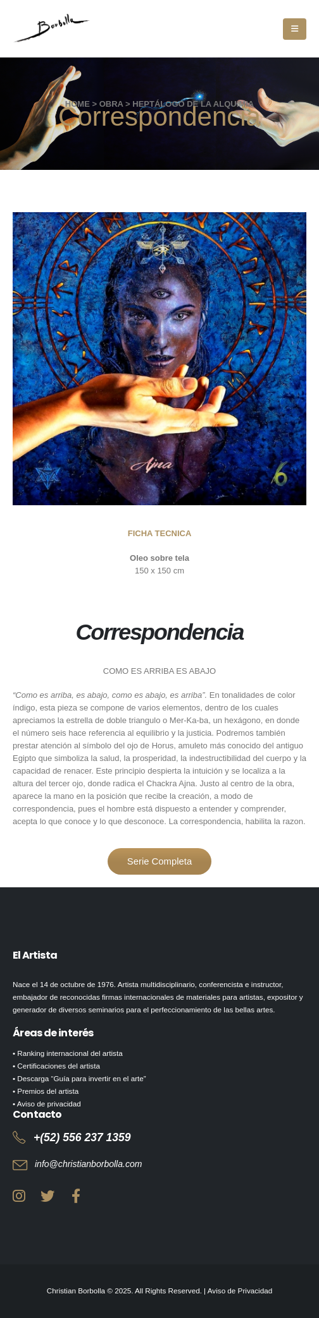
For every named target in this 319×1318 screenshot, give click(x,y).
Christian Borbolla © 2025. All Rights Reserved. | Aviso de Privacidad (159, 1290)
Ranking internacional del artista (69, 1053)
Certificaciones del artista (58, 1066)
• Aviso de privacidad (47, 1103)
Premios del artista (47, 1091)
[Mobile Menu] (294, 29)
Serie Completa (159, 861)
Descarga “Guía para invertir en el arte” (81, 1078)
